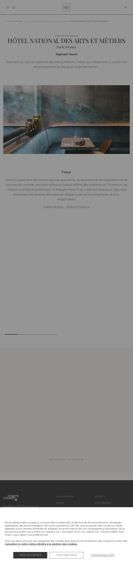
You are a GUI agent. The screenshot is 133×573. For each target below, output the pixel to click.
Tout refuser (66, 555)
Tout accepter (30, 555)
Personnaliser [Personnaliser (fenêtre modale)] (102, 555)
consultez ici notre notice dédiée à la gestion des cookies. (41, 544)
